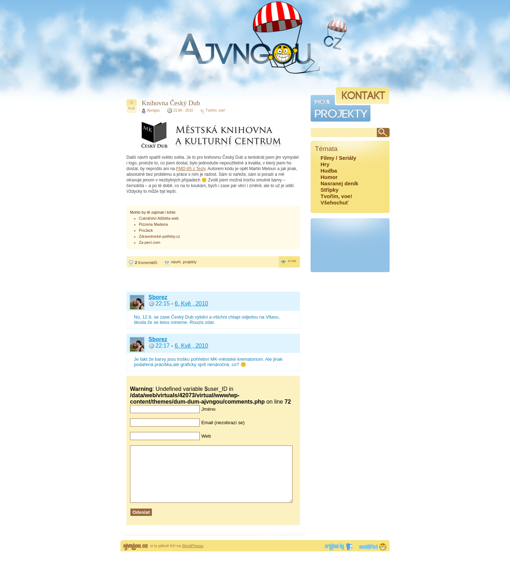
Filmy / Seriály (338, 158)
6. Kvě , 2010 (191, 303)
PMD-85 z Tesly (190, 168)
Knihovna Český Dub (171, 103)
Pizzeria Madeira (153, 224)
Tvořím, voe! (215, 110)
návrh (176, 262)
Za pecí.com (149, 242)
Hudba (329, 171)
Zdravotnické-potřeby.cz (159, 236)
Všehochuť (334, 202)
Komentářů (146, 262)
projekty (190, 262)
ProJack (146, 230)
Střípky (330, 190)
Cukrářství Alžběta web (159, 218)
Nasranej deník (339, 183)
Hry (325, 164)
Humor (329, 177)
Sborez (157, 297)
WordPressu (192, 556)
